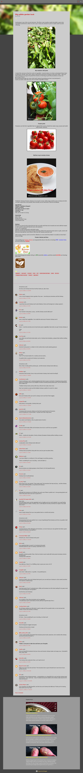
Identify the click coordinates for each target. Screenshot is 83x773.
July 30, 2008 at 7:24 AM (24, 619)
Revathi (21, 552)
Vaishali (21, 562)
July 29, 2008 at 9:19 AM (24, 514)
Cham (20, 641)
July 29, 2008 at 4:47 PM (24, 582)
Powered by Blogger (41, 771)
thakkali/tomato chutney (21, 275)
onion (52, 273)
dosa (34, 273)
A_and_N (21, 481)
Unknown (21, 345)
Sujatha (21, 649)
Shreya (20, 526)
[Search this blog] (75, 1)
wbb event (36, 275)
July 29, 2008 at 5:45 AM (24, 486)
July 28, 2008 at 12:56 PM (25, 290)
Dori (20, 309)
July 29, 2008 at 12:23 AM (25, 429)
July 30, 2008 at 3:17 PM (24, 645)
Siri (20, 325)
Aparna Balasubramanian (25, 418)
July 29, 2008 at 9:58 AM (24, 532)
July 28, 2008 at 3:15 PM (24, 306)
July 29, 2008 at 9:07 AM (24, 506)
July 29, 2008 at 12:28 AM (25, 444)
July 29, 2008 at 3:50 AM (24, 470)
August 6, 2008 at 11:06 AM (25, 689)
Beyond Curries (22, 665)
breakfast (18, 273)
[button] (16, 19)
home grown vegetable (45, 273)
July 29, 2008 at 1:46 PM (24, 548)
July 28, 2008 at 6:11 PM (24, 321)
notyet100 (21, 401)
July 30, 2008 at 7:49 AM (24, 629)
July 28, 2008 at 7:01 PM (24, 332)
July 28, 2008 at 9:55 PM (24, 367)
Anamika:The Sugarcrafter (25, 499)
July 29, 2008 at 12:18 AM (25, 421)
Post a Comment (19, 692)
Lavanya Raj (22, 441)
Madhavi (21, 371)
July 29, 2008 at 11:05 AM (25, 539)
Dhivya (20, 352)
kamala (21, 317)
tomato (30, 275)
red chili (57, 273)
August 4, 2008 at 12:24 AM (25, 680)
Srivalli (20, 425)
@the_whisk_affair (23, 632)
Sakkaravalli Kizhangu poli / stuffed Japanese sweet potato (38, 735)
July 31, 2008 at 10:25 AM (25, 670)
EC (19, 490)
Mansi (20, 586)
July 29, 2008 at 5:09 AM (24, 477)
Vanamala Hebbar (23, 535)
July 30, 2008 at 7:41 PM (24, 662)
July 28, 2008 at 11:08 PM (25, 375)
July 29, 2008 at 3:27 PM (24, 573)
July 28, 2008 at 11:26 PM (25, 397)
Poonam (21, 474)
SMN (20, 393)
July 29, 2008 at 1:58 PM (24, 558)
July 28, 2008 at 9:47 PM (24, 360)
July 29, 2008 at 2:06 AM (24, 462)
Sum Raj (21, 336)
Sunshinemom (22, 379)
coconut (30, 273)
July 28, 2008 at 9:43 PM (24, 349)
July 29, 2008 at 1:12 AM (24, 452)
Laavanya (21, 302)
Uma (20, 510)
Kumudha (21, 622)
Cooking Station (23, 606)
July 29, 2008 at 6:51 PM (24, 611)
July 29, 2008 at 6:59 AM (24, 495)
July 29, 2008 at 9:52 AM (24, 523)
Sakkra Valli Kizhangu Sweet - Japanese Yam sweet (37, 757)
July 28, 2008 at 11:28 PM (25, 405)
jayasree (21, 409)
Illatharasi (21, 456)
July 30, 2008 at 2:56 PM (24, 637)
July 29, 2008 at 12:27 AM (25, 437)
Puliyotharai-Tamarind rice (31, 713)
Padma (20, 294)
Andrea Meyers (22, 684)
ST (19, 433)
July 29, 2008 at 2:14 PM (24, 566)
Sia (20, 466)
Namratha (21, 658)
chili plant (24, 273)
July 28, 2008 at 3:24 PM (24, 313)
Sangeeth (21, 569)
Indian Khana (22, 448)
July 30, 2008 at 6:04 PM (24, 654)
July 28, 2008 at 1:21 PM (24, 298)
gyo (37, 273)
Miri (20, 674)
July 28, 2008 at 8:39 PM (24, 341)
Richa (20, 543)
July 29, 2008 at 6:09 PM (24, 602)
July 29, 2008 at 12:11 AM (25, 414)
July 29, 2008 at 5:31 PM (24, 593)
